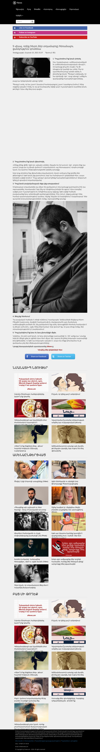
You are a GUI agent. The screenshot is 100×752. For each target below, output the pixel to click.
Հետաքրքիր (61, 9)
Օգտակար (74, 9)
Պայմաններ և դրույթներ (69, 741)
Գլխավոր (20, 9)
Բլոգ (29, 9)
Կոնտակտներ (29, 741)
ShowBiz (37, 9)
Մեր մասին (19, 741)
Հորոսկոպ (47, 9)
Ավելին (19, 15)
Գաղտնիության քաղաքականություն (47, 741)
